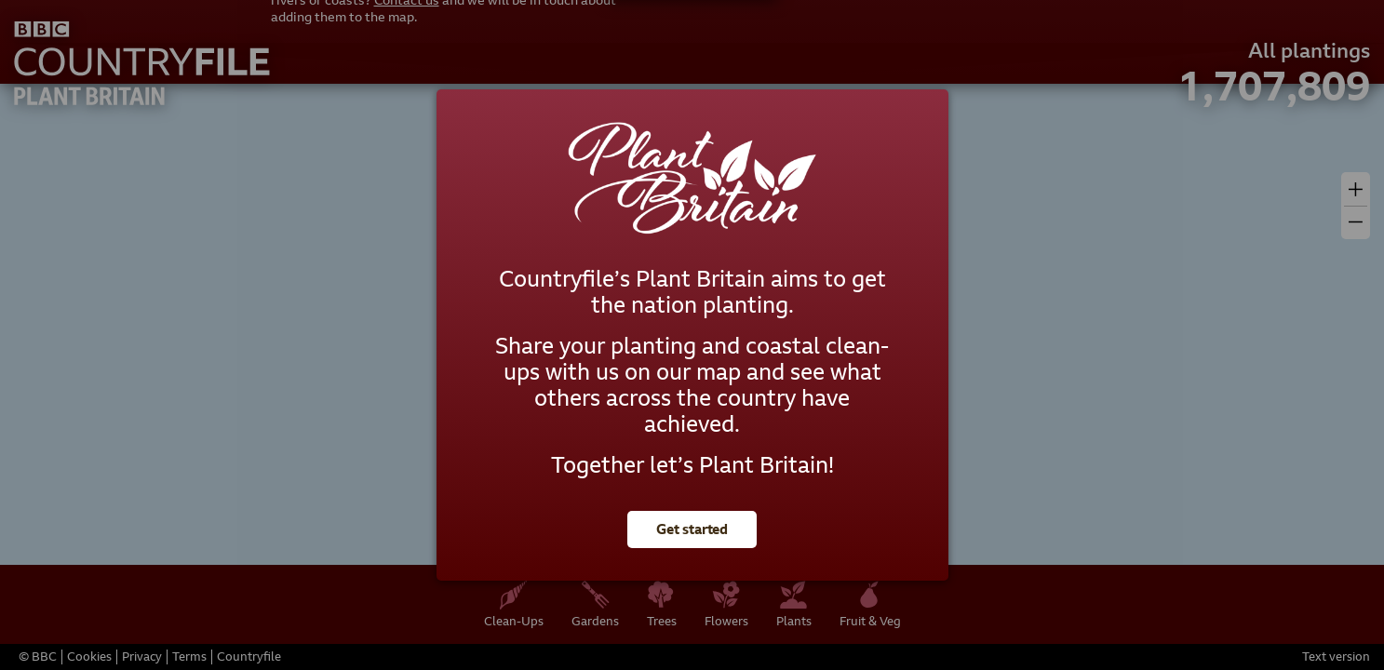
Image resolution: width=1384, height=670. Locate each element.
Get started (692, 529)
